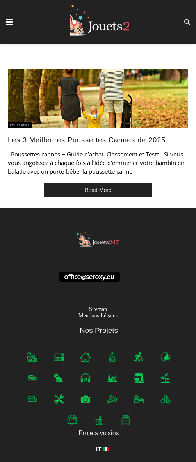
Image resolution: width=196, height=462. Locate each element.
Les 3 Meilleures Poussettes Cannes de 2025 (87, 140)
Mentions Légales (98, 315)
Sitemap (98, 309)
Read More (97, 190)
